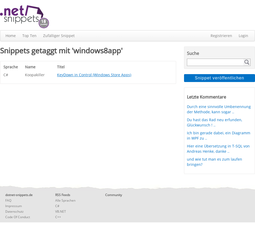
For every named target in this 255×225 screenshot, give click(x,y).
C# (57, 206)
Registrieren (221, 35)
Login (243, 35)
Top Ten (29, 35)
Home (11, 35)
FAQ (8, 200)
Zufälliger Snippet (59, 35)
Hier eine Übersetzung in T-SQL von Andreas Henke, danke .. (218, 149)
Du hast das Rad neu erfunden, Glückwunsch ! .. (214, 122)
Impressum (13, 206)
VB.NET (60, 211)
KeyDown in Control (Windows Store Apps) (94, 74)
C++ (58, 217)
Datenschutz (14, 211)
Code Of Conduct (17, 217)
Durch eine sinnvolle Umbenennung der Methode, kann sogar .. (219, 109)
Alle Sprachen (65, 200)
